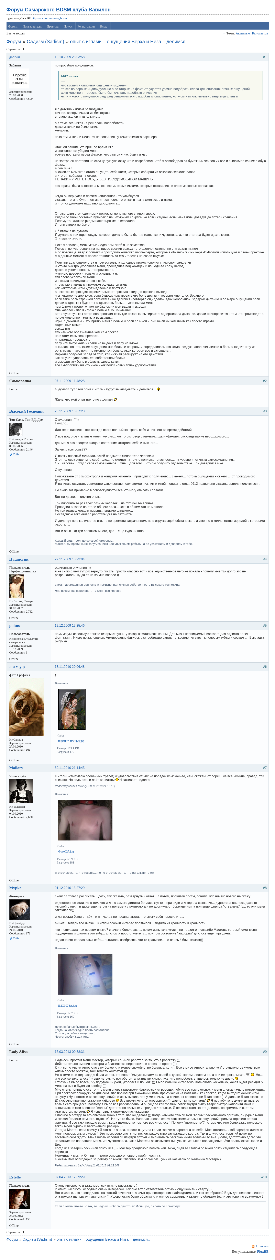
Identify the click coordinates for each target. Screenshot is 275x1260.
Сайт (16, 455)
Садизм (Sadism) (46, 42)
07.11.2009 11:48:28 (70, 381)
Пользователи (32, 27)
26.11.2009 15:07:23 (70, 412)
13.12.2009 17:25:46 (70, 626)
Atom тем (261, 1247)
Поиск (68, 27)
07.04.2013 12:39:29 (70, 1178)
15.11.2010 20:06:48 (70, 667)
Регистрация (86, 27)
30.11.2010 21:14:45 (70, 768)
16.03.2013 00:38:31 (70, 1052)
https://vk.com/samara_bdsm (49, 19)
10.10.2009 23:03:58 (70, 58)
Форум (13, 27)
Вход (103, 27)
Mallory (17, 768)
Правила (53, 27)
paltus (15, 626)
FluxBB (262, 1252)
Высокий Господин (27, 412)
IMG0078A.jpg (68, 1006)
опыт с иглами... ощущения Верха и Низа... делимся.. (129, 42)
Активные (242, 34)
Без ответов (259, 34)
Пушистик (19, 560)
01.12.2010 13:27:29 (70, 888)
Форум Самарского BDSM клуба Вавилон (59, 10)
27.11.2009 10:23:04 (70, 560)
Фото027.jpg (66, 852)
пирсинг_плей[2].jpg (72, 741)
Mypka (16, 888)
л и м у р (17, 667)
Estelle (15, 1178)
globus (15, 57)
